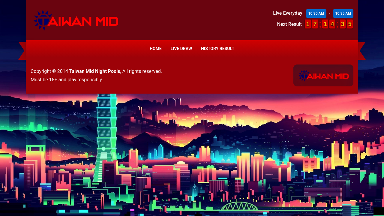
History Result (217, 48)
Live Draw (181, 48)
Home (156, 48)
